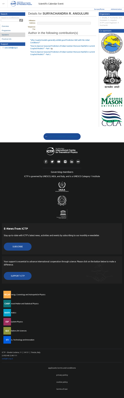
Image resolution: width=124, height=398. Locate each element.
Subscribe (17, 246)
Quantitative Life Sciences (16, 331)
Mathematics (11, 313)
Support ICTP (18, 276)
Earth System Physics (14, 322)
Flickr (78, 161)
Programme (6, 30)
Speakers (5, 35)
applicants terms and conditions (62, 368)
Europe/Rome (99, 9)
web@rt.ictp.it (7, 359)
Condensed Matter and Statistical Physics (22, 304)
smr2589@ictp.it (11, 48)
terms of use (62, 389)
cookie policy (62, 382)
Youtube (59, 161)
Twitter (52, 161)
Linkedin (72, 161)
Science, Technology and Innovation (20, 340)
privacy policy (62, 375)
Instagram (65, 161)
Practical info (6, 39)
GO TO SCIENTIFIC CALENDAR (63, 136)
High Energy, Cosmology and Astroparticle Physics (25, 295)
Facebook (46, 161)
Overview (5, 26)
